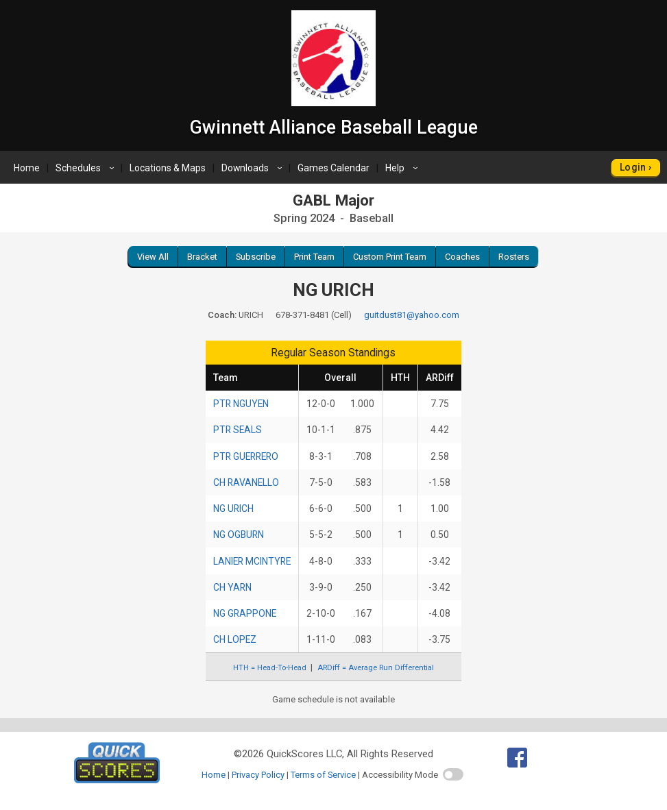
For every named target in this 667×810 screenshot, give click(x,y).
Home (27, 167)
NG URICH (233, 508)
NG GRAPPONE (244, 613)
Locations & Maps (168, 167)
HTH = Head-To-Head (269, 667)
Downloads (253, 167)
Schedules (87, 167)
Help (403, 167)
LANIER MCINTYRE (252, 561)
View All (153, 256)
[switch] (453, 774)
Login (633, 167)
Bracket (202, 256)
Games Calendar (333, 167)
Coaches (462, 256)
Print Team (314, 256)
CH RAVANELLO (246, 482)
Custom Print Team (389, 256)
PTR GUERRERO (245, 456)
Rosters (513, 256)
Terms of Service (323, 775)
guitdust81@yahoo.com (411, 315)
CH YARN (232, 587)
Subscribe (256, 256)
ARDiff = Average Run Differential (375, 667)
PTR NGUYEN (241, 403)
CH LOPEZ (234, 639)
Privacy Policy (258, 775)
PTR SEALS (237, 429)
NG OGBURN (238, 534)
